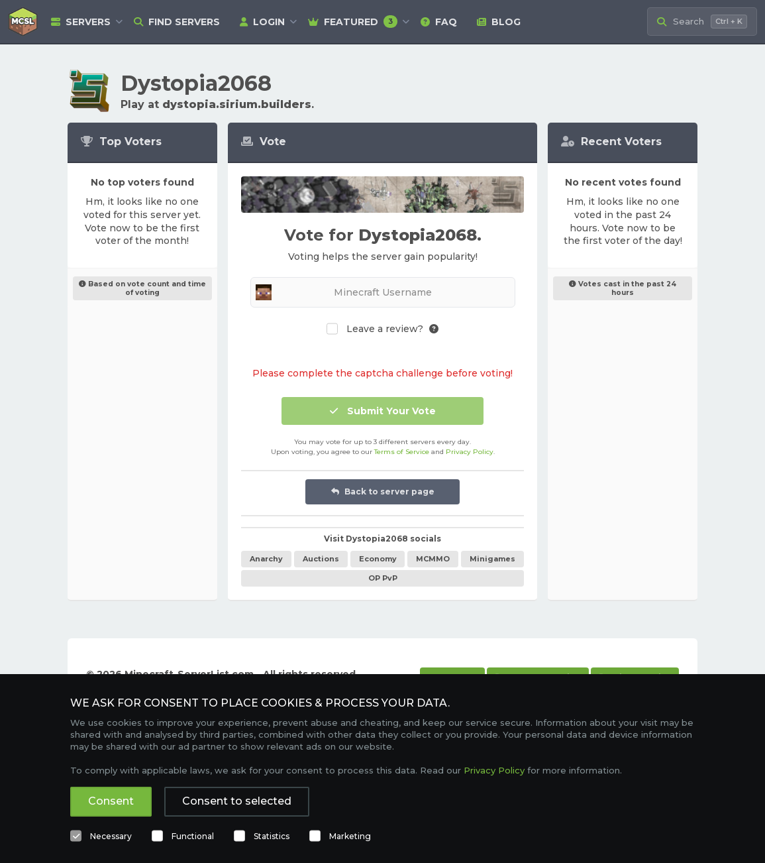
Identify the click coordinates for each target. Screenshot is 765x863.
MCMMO (433, 558)
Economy (378, 558)
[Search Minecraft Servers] (702, 21)
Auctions (321, 558)
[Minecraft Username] (382, 292)
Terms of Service (401, 451)
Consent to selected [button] (236, 801)
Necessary (111, 836)
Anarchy (266, 558)
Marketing (350, 836)
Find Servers (177, 22)
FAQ (439, 22)
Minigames (492, 558)
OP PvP (382, 578)
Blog (499, 22)
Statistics (271, 836)
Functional (193, 836)
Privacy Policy (469, 451)
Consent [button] (111, 801)
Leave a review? (384, 329)
